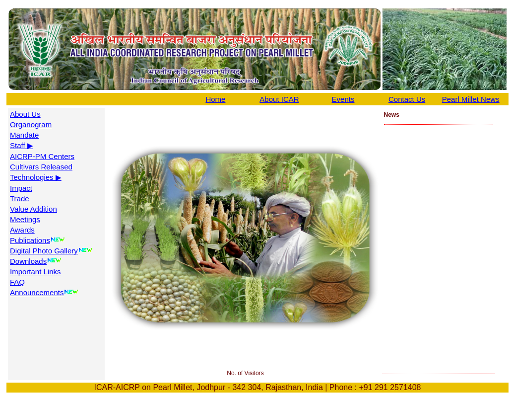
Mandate (24, 135)
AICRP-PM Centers (42, 156)
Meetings (25, 219)
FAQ (17, 282)
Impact (21, 188)
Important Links (35, 271)
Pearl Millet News (471, 99)
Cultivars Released (41, 166)
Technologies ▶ (36, 177)
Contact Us (406, 99)
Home (215, 99)
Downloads (28, 261)
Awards (22, 230)
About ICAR (279, 99)
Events (343, 99)
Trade (19, 198)
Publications (30, 240)
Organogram (31, 124)
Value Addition (33, 209)
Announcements (37, 292)
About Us (25, 114)
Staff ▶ (21, 145)
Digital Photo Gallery (44, 250)
